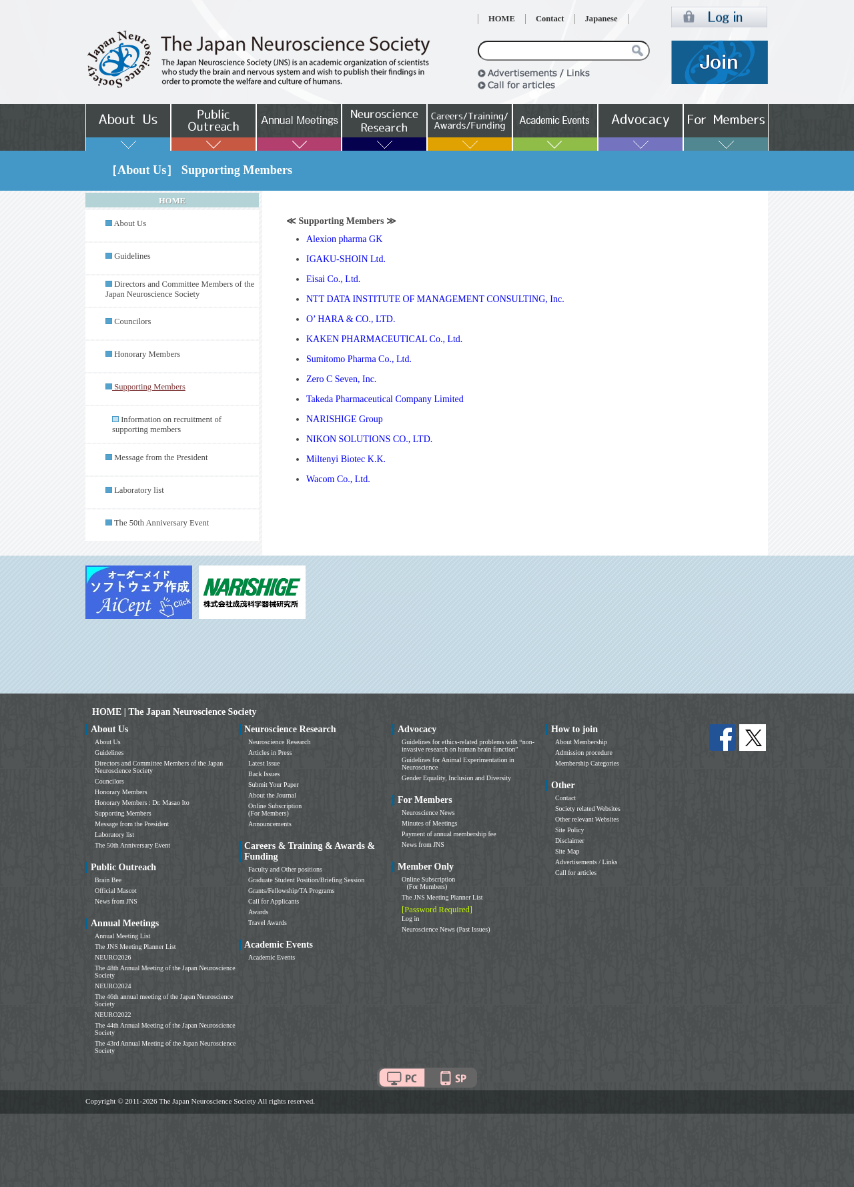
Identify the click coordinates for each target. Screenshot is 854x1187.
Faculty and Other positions (285, 869)
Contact (550, 18)
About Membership (581, 742)
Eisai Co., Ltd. (333, 279)
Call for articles (575, 872)
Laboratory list (139, 490)
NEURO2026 (113, 957)
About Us (129, 223)
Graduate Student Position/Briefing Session (306, 880)
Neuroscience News (428, 812)
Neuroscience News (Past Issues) (446, 929)
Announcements (270, 824)
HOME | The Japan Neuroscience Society (174, 712)
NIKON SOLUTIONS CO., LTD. (369, 439)
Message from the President (160, 457)
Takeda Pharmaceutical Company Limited (385, 399)
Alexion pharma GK (344, 239)
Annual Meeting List (122, 936)
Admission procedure (583, 752)
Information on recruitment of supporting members (167, 424)
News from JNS (116, 901)
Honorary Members (147, 354)
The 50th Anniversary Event (161, 522)
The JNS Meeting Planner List (135, 946)
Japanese (601, 18)
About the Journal (272, 795)
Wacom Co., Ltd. (338, 479)
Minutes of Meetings (429, 823)
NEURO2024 (113, 986)
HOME (501, 18)
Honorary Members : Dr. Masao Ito (142, 802)
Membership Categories (587, 763)
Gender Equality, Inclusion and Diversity (456, 778)
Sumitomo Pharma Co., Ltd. (359, 359)
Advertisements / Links (586, 862)
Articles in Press (270, 752)
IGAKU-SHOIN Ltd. (346, 259)
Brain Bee (108, 880)
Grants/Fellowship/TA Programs (291, 890)
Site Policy (569, 830)
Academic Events (271, 957)
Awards (258, 912)
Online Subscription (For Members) (275, 809)
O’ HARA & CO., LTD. (350, 319)
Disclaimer (569, 840)
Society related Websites (587, 808)
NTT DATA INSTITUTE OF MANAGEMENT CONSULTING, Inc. (435, 299)
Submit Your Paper (273, 784)
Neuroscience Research (279, 742)
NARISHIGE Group (344, 419)
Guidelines (132, 256)
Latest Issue (264, 763)
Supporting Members (123, 813)
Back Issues (264, 774)
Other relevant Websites (587, 819)
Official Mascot (116, 890)
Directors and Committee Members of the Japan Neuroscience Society (179, 289)
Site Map (567, 851)
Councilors (132, 321)
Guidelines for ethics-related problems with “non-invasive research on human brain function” (468, 745)
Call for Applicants (273, 901)
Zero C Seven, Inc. (341, 379)
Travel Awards (267, 922)
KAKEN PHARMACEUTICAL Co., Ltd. (384, 339)
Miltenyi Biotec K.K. (346, 459)
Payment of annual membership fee (449, 834)
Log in (410, 918)
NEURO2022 (113, 1014)
